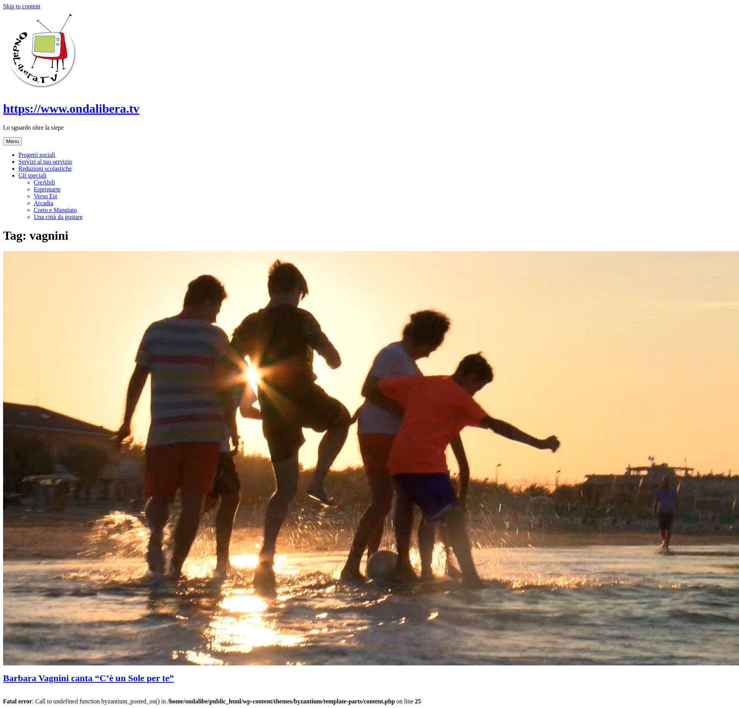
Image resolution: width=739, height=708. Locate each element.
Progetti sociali (36, 154)
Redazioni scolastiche (45, 168)
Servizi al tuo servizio (45, 161)
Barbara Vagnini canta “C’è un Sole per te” (88, 678)
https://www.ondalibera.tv (71, 108)
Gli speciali (32, 175)
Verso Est (45, 196)
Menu (12, 141)
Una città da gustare (58, 217)
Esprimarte (47, 189)
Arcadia (43, 203)
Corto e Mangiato (55, 210)
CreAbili (44, 182)
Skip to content (21, 6)
